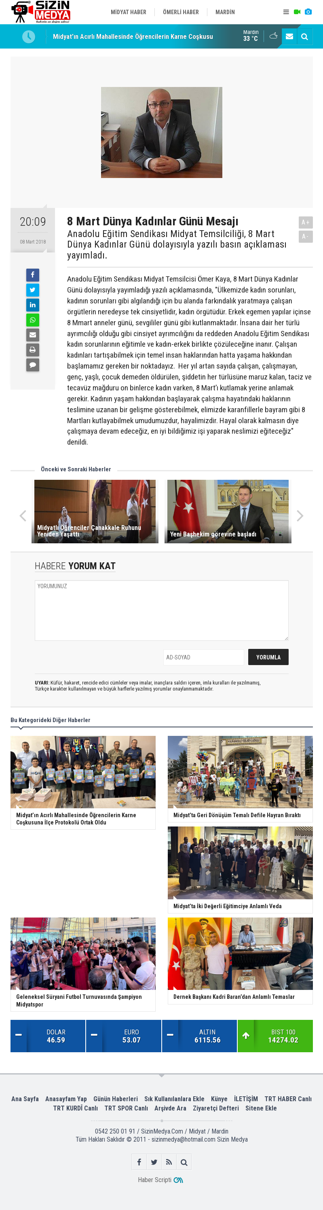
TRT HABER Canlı (288, 1099)
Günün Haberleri (115, 1099)
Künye (219, 1099)
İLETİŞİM (246, 1099)
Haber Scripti (154, 1180)
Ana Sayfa (25, 1099)
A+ (306, 222)
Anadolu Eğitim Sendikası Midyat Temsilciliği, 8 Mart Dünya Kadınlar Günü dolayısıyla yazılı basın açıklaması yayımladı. (177, 245)
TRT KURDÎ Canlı (75, 1108)
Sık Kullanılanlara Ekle (174, 1099)
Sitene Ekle (261, 1108)
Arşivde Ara (170, 1108)
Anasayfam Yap (66, 1099)
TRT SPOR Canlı (126, 1108)
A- (305, 236)
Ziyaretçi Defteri (216, 1108)
